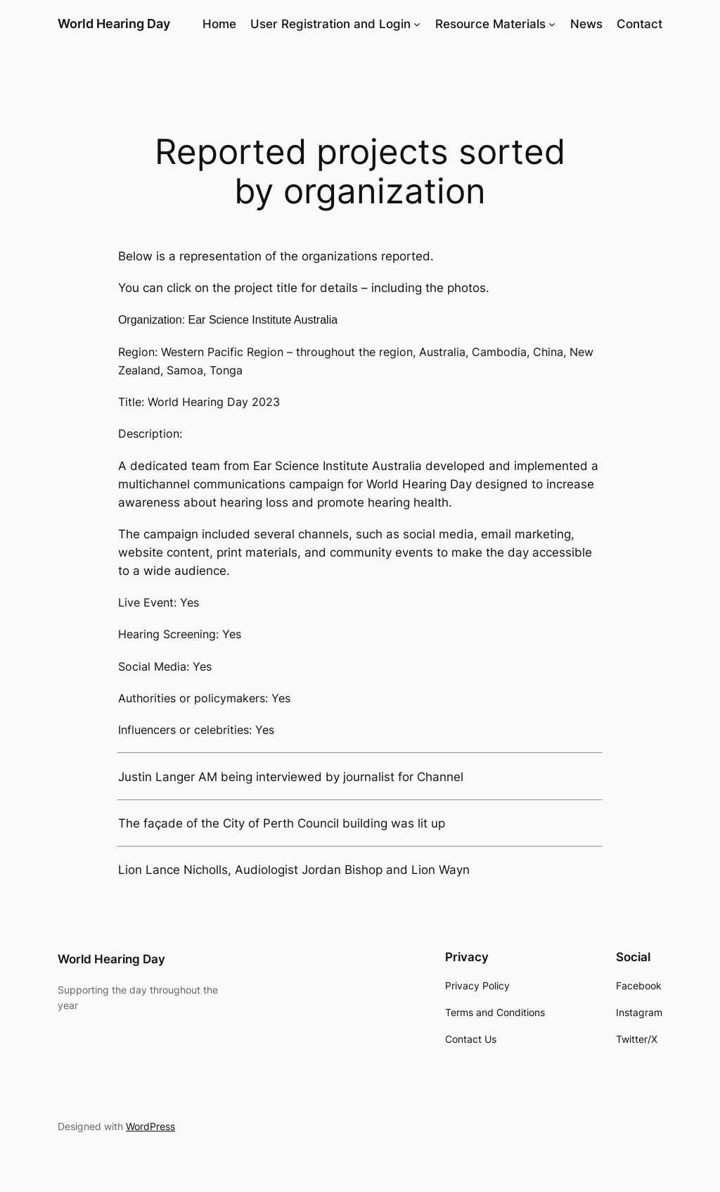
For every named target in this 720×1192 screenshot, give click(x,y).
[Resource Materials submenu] (551, 23)
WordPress (150, 1126)
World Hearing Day (114, 23)
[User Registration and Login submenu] (416, 23)
